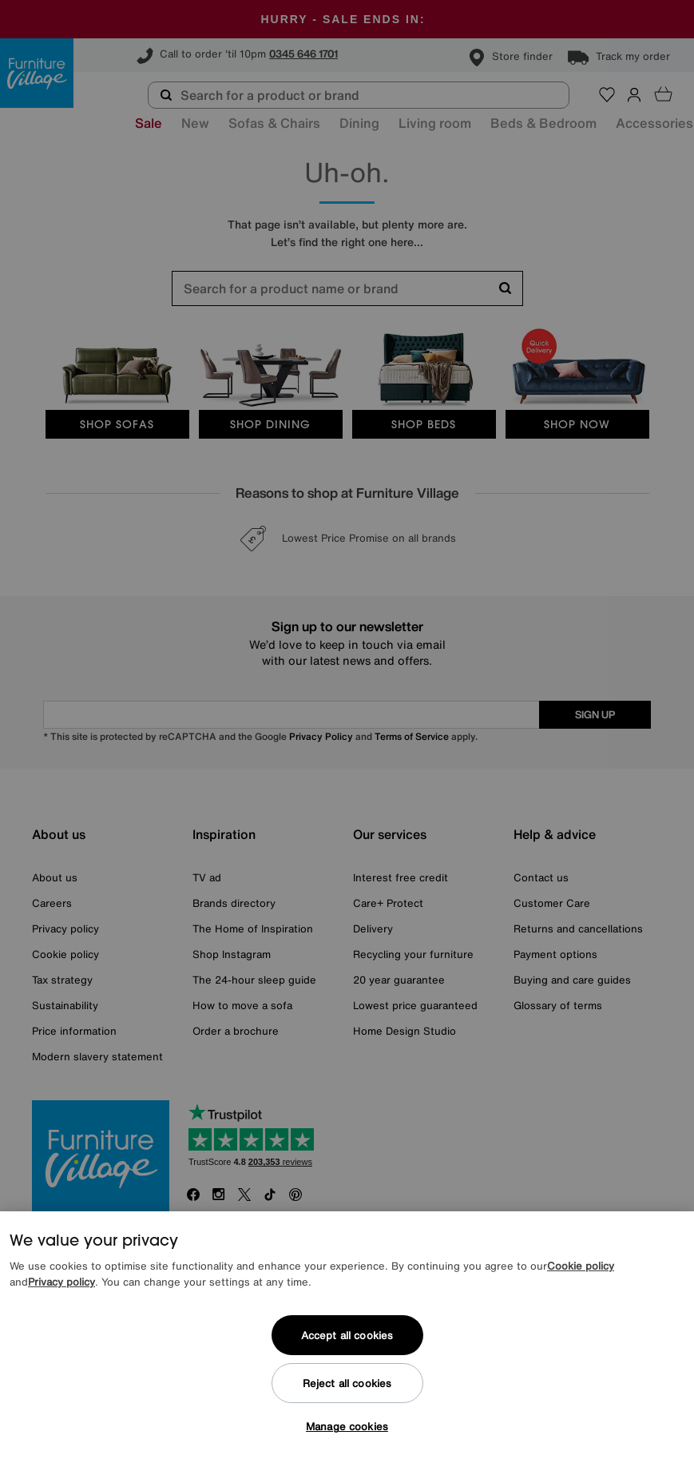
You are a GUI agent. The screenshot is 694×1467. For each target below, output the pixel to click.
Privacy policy (61, 1282)
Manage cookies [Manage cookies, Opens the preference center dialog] (347, 1426)
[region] (347, 1339)
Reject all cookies (347, 1383)
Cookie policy (580, 1266)
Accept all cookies (347, 1335)
